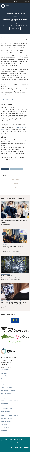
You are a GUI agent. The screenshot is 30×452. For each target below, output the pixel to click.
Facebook (15, 179)
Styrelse (3, 385)
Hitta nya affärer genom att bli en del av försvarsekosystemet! (15, 236)
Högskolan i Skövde (6, 300)
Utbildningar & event (12, 37)
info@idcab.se (5, 369)
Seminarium (21, 300)
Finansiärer (4, 382)
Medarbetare (5, 376)
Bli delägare (6, 393)
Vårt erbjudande (8, 390)
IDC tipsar (15, 17)
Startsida (3, 37)
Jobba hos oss (6, 408)
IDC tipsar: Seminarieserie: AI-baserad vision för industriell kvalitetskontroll (15, 291)
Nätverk (3, 274)
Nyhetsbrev (5, 427)
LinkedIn (15, 183)
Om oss (4, 373)
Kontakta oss (6, 411)
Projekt (5, 244)
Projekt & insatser (8, 398)
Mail (15, 187)
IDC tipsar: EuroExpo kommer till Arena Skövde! (15, 209)
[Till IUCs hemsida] (20, 447)
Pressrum (5, 430)
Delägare (4, 379)
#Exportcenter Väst (16, 169)
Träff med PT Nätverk (15, 264)
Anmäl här (15, 29)
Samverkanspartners (8, 387)
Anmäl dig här (8, 99)
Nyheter (4, 404)
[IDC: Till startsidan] (6, 6)
